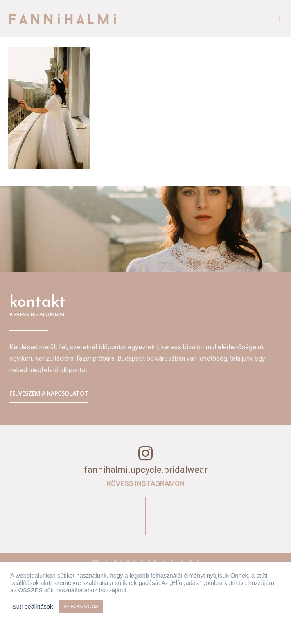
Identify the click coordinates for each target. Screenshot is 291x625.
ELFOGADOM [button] (81, 606)
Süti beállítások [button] (32, 606)
